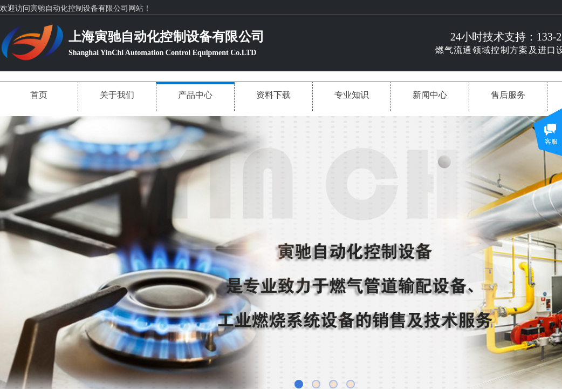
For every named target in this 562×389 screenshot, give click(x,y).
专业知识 (351, 94)
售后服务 (508, 94)
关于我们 (117, 94)
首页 (38, 94)
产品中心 (195, 94)
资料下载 (273, 94)
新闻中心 (430, 94)
